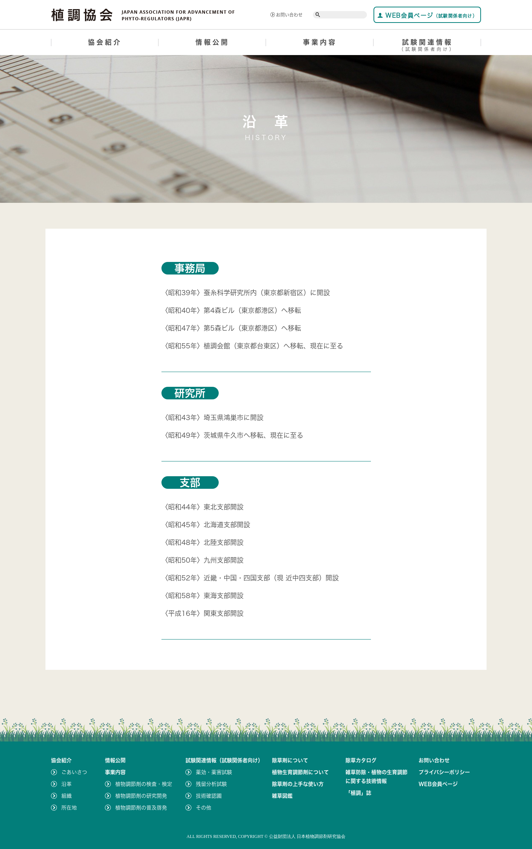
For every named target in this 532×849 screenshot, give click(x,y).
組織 (66, 795)
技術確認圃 (209, 795)
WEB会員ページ (427, 15)
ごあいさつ (74, 772)
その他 (203, 807)
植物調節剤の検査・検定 (143, 784)
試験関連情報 (427, 46)
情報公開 (212, 42)
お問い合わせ (286, 15)
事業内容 (320, 42)
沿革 (66, 784)
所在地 (69, 807)
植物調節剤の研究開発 (141, 795)
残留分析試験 (211, 784)
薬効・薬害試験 (214, 772)
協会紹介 (105, 42)
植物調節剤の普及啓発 (141, 807)
